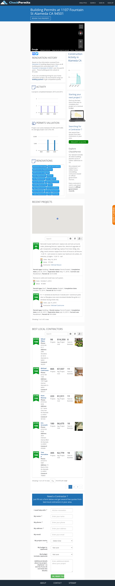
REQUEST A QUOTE (78, 142)
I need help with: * (40, 510)
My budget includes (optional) (40, 555)
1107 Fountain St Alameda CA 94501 (45, 67)
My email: (37, 534)
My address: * (39, 528)
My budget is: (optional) (42, 548)
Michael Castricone (57, 305)
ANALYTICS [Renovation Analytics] (83, 3)
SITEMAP (72, 583)
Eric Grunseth (44, 424)
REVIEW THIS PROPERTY (40, 18)
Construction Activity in (75, 57)
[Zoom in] (80, 41)
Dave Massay (43, 397)
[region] (57, 37)
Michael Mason (56, 265)
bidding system (37, 79)
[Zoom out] (80, 46)
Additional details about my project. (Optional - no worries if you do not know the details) (40, 565)
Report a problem (79, 50)
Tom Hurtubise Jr (44, 454)
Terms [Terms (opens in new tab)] (72, 50)
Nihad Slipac (43, 340)
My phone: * (38, 522)
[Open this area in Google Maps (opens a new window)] (35, 49)
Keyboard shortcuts (45, 50)
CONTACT (57, 583)
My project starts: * (40, 541)
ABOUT (43, 583)
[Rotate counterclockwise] (79, 33)
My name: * (38, 516)
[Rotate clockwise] (82, 33)
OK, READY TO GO (58, 576)
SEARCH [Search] (93, 3)
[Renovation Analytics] (77, 116)
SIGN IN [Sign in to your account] (101, 3)
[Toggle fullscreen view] (81, 26)
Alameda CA (36, 64)
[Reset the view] (81, 33)
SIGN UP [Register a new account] (110, 3)
